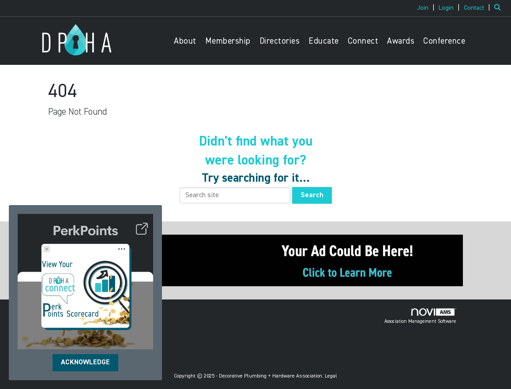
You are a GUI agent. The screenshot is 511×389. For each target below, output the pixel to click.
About (185, 41)
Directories (279, 41)
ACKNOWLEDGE (85, 362)
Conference (444, 41)
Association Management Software (420, 316)
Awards (400, 41)
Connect (363, 41)
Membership (228, 41)
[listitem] (427, 7)
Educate (323, 41)
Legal (331, 376)
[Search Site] (499, 7)
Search (312, 195)
